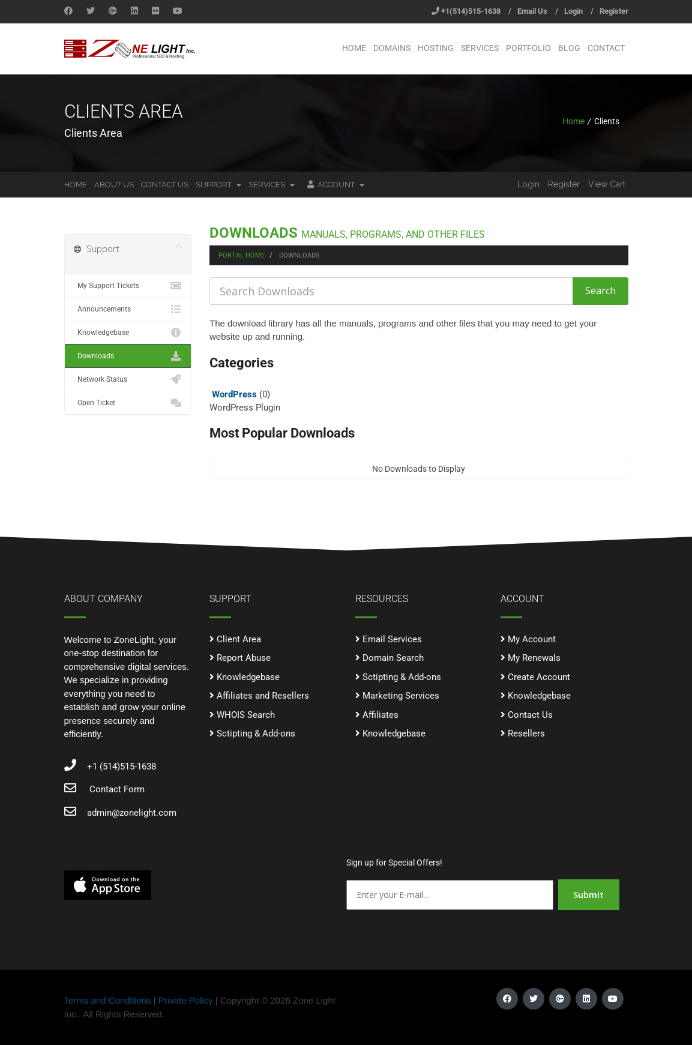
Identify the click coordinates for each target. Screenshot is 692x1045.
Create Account (539, 677)
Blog (569, 48)
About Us (114, 184)
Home (354, 48)
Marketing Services (401, 695)
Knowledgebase (128, 332)
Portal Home (241, 255)
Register (614, 11)
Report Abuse (244, 657)
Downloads (128, 356)
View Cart (606, 184)
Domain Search (393, 657)
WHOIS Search (246, 714)
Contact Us (164, 184)
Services (480, 48)
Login (573, 11)
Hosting (436, 48)
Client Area (239, 639)
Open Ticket (128, 403)
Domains (392, 48)
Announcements (128, 309)
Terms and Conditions (107, 1000)
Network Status (128, 379)
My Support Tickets (128, 286)
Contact (606, 48)
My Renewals (534, 657)
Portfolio (528, 48)
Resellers (526, 733)
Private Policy (185, 1000)
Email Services (392, 639)
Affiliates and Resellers (263, 695)
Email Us (532, 11)
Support (218, 184)
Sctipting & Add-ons (256, 733)
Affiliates (381, 714)
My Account (532, 639)
